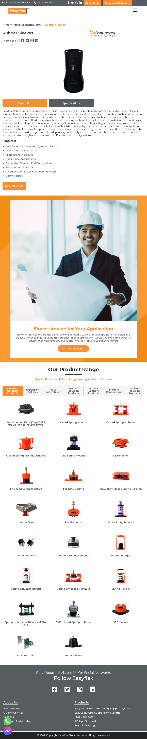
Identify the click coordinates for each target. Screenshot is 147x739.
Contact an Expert (73, 348)
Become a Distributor (117, 3)
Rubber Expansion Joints (27, 25)
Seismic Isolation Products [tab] (73, 391)
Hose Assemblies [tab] (53, 391)
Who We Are (11, 708)
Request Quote (14, 185)
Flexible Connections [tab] (114, 391)
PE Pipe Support (85, 721)
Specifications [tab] (71, 103)
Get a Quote (92, 3)
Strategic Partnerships (17, 721)
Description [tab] (25, 103)
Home (6, 25)
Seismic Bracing (84, 725)
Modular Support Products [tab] (93, 391)
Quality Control (13, 712)
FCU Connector (84, 716)
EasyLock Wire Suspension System (97, 712)
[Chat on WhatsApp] (7, 724)
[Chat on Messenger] (7, 734)
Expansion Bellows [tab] (32, 391)
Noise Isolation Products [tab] (134, 391)
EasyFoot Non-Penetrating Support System (102, 708)
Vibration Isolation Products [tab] (12, 391)
